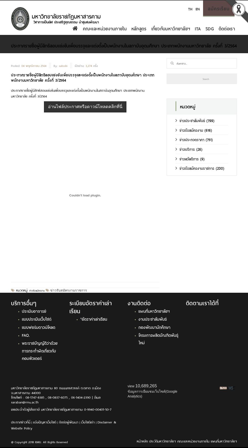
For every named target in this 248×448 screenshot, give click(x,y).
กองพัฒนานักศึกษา (154, 327)
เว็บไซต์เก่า (88, 422)
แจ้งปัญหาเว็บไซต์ (44, 422)
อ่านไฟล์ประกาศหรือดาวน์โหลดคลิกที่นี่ (85, 106)
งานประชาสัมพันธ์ (152, 318)
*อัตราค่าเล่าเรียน (93, 318)
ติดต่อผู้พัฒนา (68, 422)
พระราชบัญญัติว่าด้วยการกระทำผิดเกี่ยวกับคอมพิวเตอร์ (39, 350)
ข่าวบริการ (185, 149)
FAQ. (26, 334)
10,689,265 (146, 385)
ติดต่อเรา (227, 28)
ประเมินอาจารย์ (34, 310)
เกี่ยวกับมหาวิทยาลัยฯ (170, 28)
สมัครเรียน (219, 8)
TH (190, 8)
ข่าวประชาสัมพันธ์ (190, 120)
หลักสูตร (139, 28)
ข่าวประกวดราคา (189, 139)
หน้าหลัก (142, 441)
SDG (209, 28)
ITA (198, 28)
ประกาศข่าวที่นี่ (20, 422)
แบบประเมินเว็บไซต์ (36, 318)
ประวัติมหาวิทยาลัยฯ (162, 441)
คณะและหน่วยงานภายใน (105, 28)
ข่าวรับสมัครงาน (37, 290)
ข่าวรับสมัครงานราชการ (68, 290)
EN (198, 8)
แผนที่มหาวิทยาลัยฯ (154, 310)
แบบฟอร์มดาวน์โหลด (38, 327)
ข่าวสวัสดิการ (187, 158)
